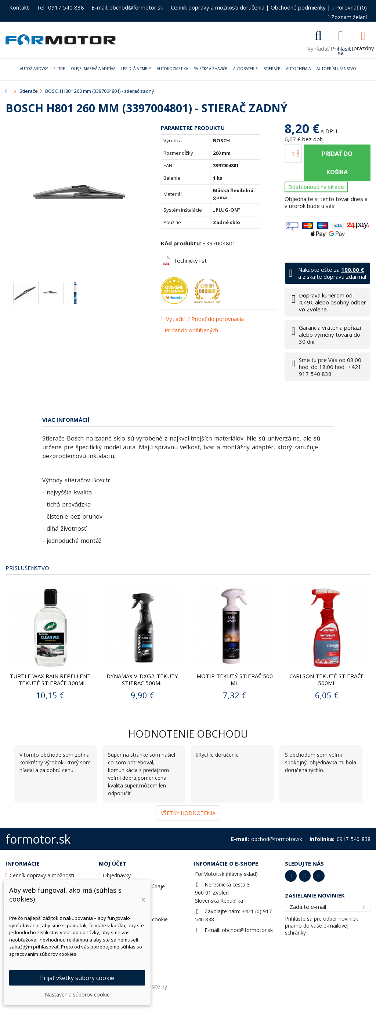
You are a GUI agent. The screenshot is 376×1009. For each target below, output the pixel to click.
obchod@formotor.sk (247, 929)
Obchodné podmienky (298, 7)
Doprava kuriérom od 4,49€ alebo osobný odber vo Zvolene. (332, 302)
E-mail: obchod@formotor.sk (127, 7)
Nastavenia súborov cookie (77, 994)
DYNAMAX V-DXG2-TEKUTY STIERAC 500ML (142, 679)
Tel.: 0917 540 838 (60, 7)
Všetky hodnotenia (188, 812)
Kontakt (19, 7)
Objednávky (117, 875)
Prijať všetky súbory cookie (77, 978)
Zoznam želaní (347, 17)
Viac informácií (66, 419)
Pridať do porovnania (217, 318)
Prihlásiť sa (341, 50)
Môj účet (112, 863)
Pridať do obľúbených (191, 330)
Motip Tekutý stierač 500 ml (234, 679)
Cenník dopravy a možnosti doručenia (217, 7)
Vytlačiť (174, 318)
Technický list (185, 260)
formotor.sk (38, 839)
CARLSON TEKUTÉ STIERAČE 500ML (326, 679)
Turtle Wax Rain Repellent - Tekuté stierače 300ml (50, 679)
